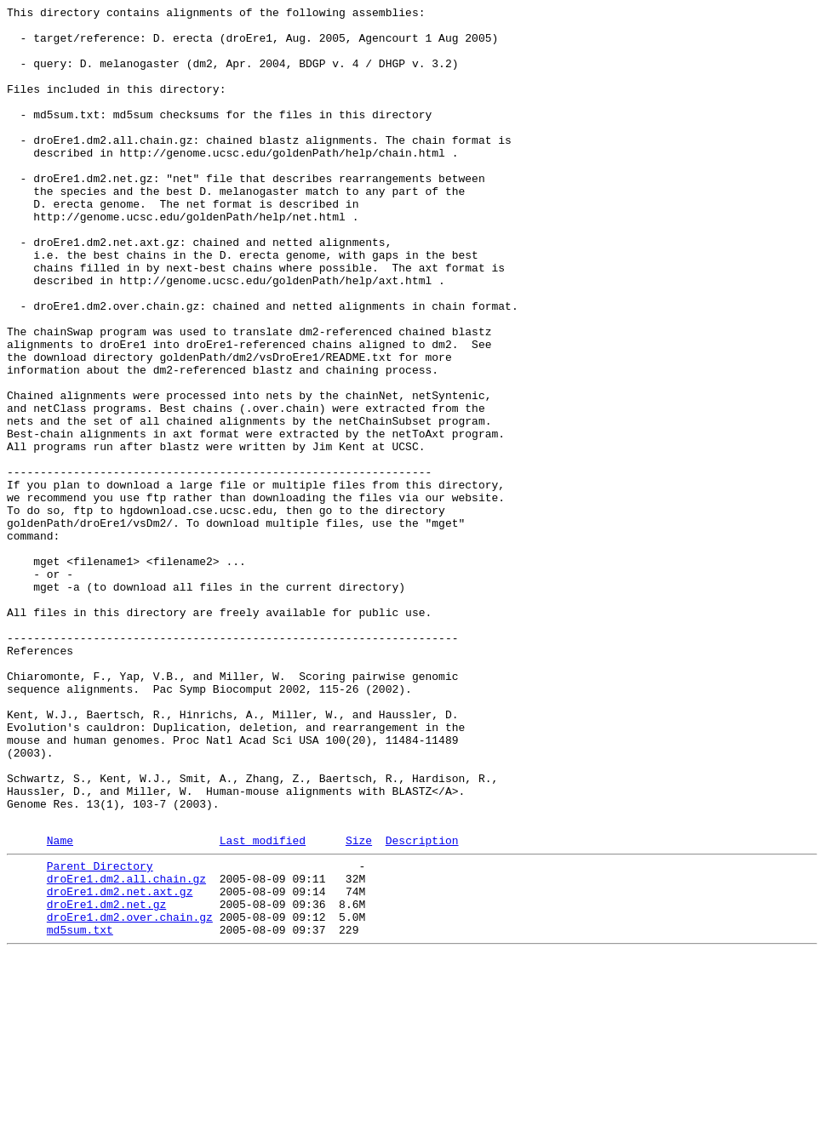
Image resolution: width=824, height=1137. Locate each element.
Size (359, 1006)
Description (422, 1006)
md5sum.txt (80, 1110)
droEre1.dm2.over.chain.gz (130, 1095)
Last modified (263, 1006)
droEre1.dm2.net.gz (106, 1080)
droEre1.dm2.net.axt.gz (120, 1064)
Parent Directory (100, 1034)
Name (60, 1006)
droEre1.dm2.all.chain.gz (126, 1049)
